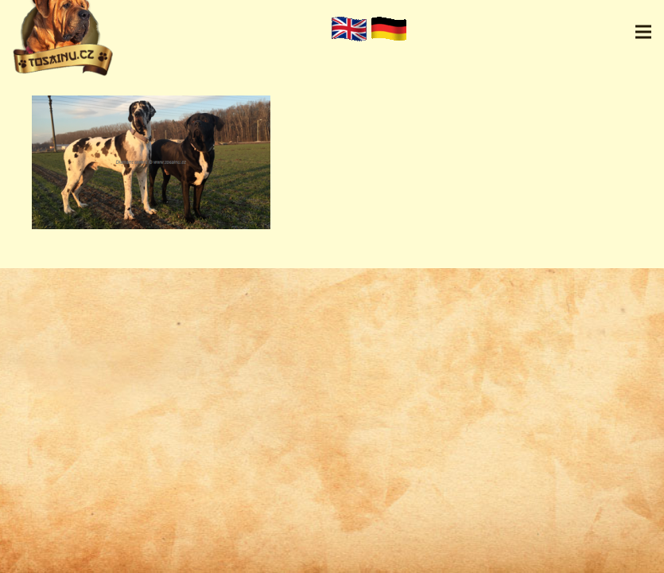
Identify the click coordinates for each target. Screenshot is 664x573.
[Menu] (643, 32)
